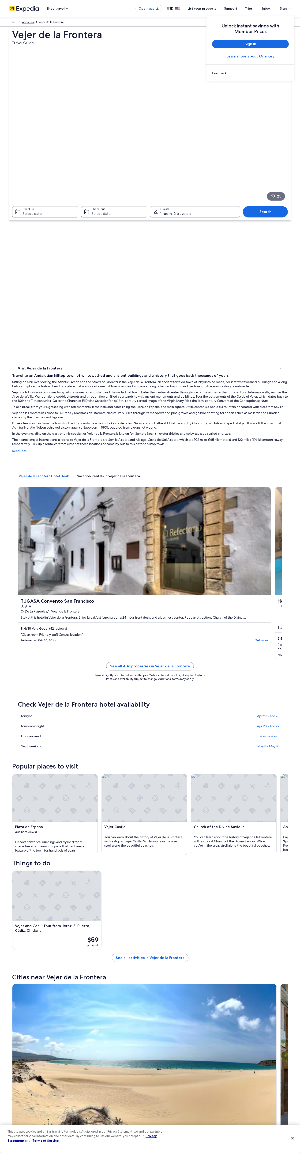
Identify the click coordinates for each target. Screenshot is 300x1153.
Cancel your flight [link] (238, 1075)
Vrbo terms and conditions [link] (172, 1090)
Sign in (285, 8)
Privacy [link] (159, 1060)
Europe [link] (14, 23)
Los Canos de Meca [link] (31, 925)
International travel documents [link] (246, 1097)
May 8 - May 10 (268, 484)
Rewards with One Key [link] (96, 1112)
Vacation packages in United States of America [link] (111, 1082)
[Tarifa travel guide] (106, 780)
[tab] (113, 288)
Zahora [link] (158, 925)
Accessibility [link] (162, 1097)
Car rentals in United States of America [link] (106, 1097)
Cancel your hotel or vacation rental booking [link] (255, 1067)
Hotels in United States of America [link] (104, 1067)
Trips (257, 8)
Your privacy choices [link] (167, 1105)
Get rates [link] (140, 384)
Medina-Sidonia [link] (234, 916)
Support (239, 8)
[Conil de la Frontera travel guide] (211, 780)
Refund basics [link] (236, 1082)
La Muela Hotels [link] (34, 850)
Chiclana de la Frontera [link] (102, 916)
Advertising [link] (16, 1105)
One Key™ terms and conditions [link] (175, 1082)
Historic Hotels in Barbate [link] (169, 876)
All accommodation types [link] (98, 1105)
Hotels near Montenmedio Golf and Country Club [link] (187, 850)
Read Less (88, 268)
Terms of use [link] (163, 1075)
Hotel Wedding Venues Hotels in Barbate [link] (53, 885)
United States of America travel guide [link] (106, 1060)
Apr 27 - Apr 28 (268, 454)
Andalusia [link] (40, 23)
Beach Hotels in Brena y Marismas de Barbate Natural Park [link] (193, 858)
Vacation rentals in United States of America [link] (109, 1075)
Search (268, 146)
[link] (250, 73)
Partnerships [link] (17, 1082)
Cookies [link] (160, 1067)
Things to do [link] (27, 204)
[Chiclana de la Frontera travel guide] (158, 780)
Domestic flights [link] (92, 1090)
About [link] (13, 1060)
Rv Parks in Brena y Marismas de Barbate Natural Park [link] (62, 858)
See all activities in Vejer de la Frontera (184, 746)
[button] (150, 818)
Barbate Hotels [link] (162, 867)
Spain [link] (26, 23)
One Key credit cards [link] (95, 1120)
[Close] (292, 1138)
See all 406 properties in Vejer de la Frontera (184, 410)
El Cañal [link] (90, 938)
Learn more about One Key (250, 56)
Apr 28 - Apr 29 (268, 464)
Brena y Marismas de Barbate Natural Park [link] (251, 927)
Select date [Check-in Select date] (29, 147)
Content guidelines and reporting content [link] (181, 1112)
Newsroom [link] (16, 1090)
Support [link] (232, 1060)
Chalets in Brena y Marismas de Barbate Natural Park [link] (61, 867)
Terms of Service (45, 1140)
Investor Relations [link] (20, 1097)
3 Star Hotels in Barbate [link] (168, 885)
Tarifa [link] (19, 916)
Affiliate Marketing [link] (21, 1112)
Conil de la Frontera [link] (168, 916)
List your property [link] (20, 1075)
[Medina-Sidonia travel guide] (263, 780)
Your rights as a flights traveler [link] (246, 1105)
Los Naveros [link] (25, 938)
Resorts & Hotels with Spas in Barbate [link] (50, 876)
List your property (210, 8)
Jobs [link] (12, 1067)
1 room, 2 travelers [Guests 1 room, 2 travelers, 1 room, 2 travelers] (175, 147)
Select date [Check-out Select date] (99, 147)
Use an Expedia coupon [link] (242, 1090)
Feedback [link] (15, 1120)
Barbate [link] (90, 925)
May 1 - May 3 (269, 474)
